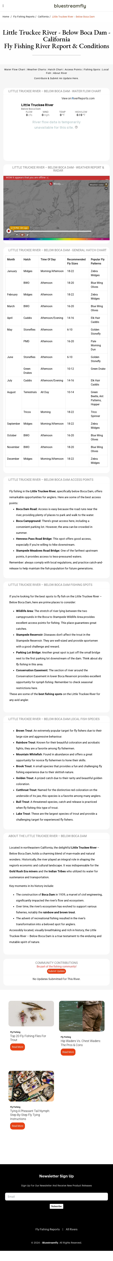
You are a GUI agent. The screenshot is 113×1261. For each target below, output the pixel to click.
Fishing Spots (92, 69)
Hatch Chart (55, 69)
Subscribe (56, 1206)
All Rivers (71, 1229)
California (43, 17)
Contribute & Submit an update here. (56, 78)
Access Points (73, 69)
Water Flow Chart (14, 69)
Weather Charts (36, 69)
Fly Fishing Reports (24, 17)
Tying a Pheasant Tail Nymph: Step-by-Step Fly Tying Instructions (30, 1115)
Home (6, 17)
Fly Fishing (15, 1032)
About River (60, 73)
